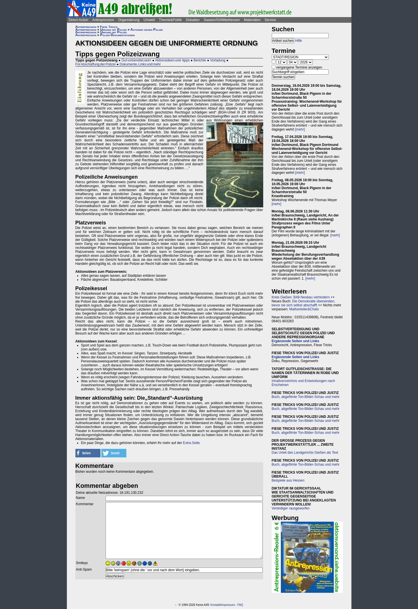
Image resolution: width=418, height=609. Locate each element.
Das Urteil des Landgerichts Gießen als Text (305, 453)
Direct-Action (78, 20)
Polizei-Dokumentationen (117, 35)
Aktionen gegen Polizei (146, 30)
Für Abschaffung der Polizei (95, 64)
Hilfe (298, 41)
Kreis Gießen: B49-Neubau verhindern (301, 297)
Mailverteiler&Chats (304, 309)
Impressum (228, 604)
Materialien (252, 20)
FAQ (240, 604)
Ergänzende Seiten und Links (295, 341)
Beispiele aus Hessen (288, 480)
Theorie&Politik (170, 20)
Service (270, 20)
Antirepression (103, 20)
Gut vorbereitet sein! (136, 60)
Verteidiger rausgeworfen (291, 508)
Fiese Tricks (109, 27)
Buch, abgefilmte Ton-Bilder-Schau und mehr (306, 397)
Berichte (199, 60)
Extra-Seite (191, 443)
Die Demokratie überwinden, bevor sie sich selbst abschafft (303, 303)
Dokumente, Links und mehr (140, 64)
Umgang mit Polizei (113, 30)
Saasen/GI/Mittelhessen (222, 20)
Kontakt (215, 604)
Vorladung (217, 60)
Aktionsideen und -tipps (172, 60)
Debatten (193, 20)
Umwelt (149, 20)
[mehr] (300, 129)
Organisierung (128, 20)
